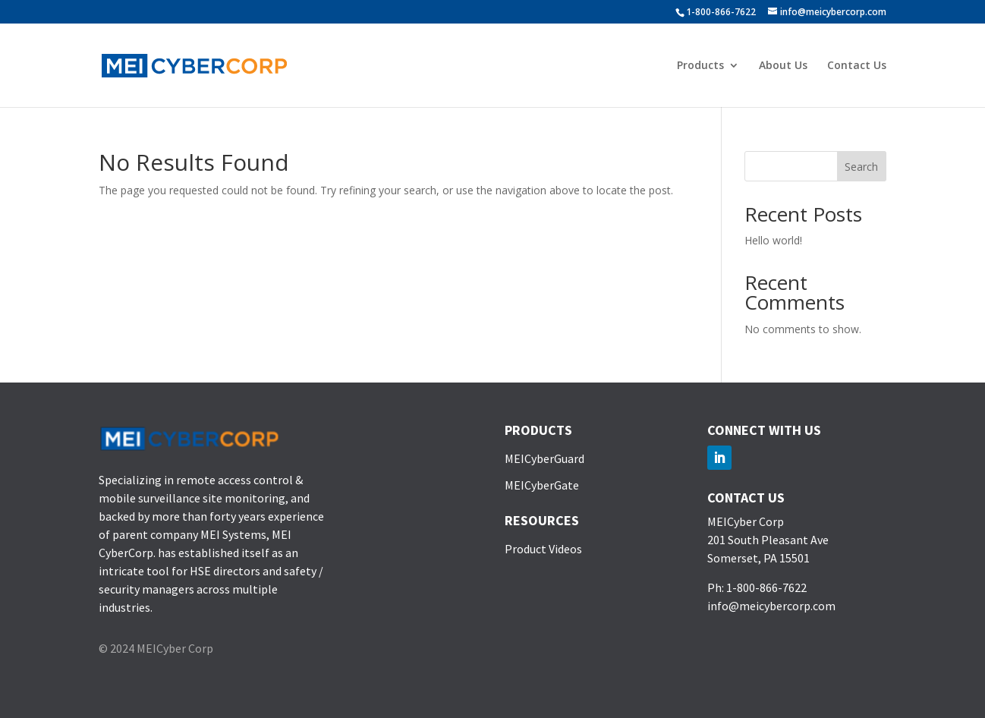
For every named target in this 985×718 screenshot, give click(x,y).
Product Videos (543, 548)
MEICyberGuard (544, 458)
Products (700, 66)
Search (861, 166)
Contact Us (856, 66)
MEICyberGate (542, 485)
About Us (783, 66)
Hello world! (773, 240)
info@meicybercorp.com (771, 605)
